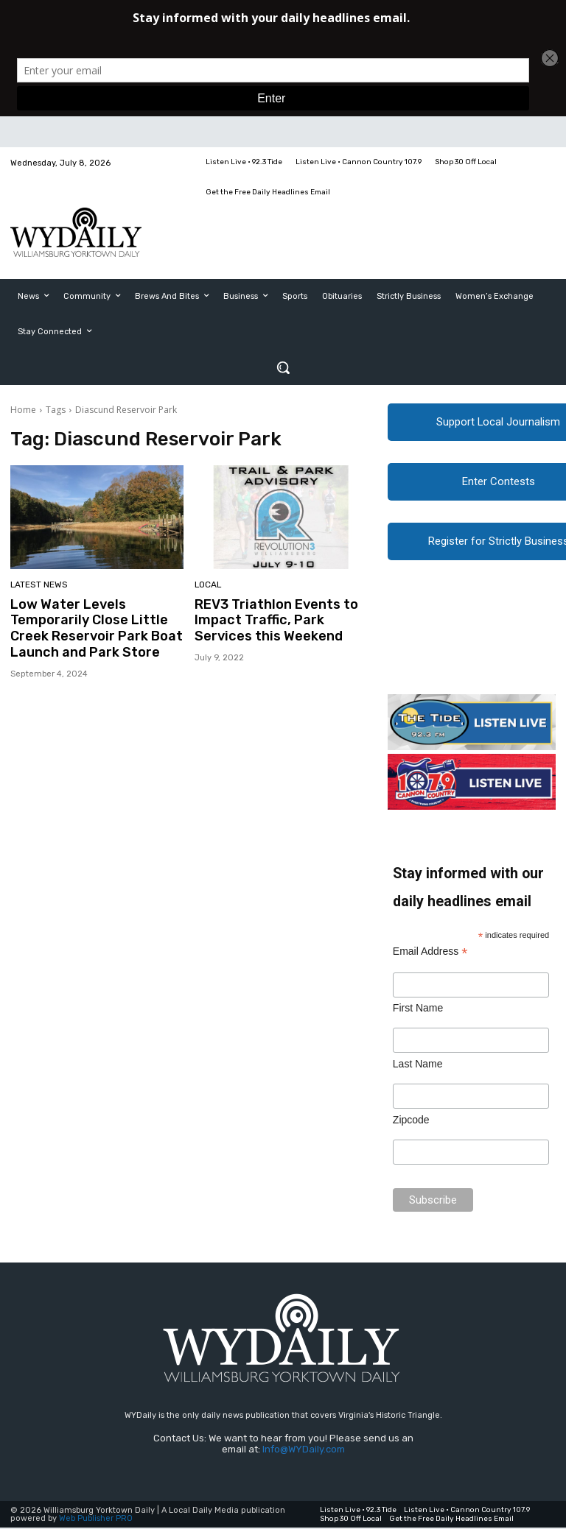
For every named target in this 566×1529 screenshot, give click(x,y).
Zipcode (411, 1122)
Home (23, 409)
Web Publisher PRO (96, 1520)
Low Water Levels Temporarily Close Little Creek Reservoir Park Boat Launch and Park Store (90, 627)
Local (207, 586)
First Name (418, 1010)
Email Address (430, 954)
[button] (283, 367)
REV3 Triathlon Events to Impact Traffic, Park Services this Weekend (270, 619)
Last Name (418, 1066)
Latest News (37, 586)
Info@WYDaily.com (303, 1451)
